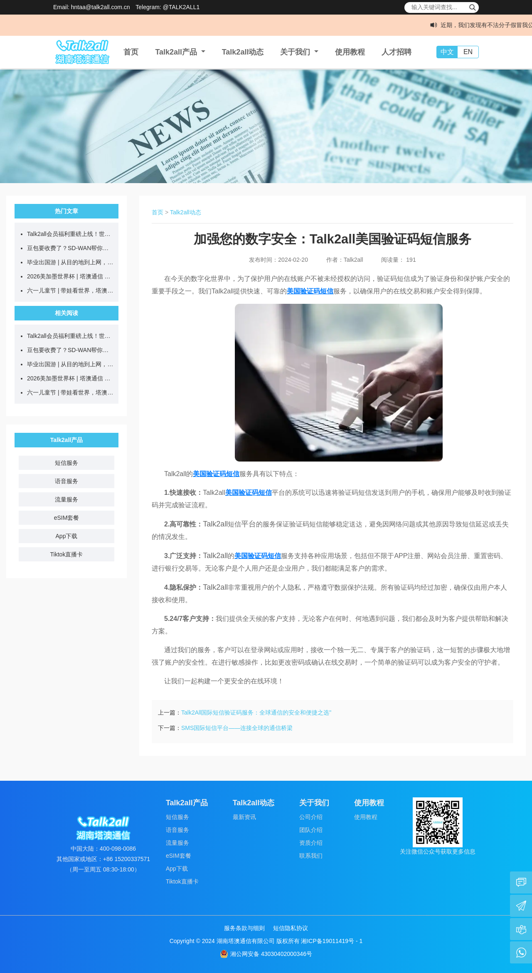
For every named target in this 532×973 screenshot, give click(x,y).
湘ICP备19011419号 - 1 (331, 941)
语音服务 (66, 481)
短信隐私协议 (290, 928)
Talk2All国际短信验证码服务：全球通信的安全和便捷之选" (256, 712)
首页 (130, 52)
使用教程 (350, 52)
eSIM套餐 (66, 517)
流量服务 (66, 499)
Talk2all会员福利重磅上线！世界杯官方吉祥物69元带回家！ (70, 234)
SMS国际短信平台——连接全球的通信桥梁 (237, 728)
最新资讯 (244, 817)
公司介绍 (311, 817)
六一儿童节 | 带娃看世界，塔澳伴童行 (70, 290)
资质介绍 (311, 842)
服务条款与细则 (244, 928)
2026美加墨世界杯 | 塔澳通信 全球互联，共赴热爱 (70, 276)
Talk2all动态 (243, 52)
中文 (447, 51)
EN (468, 51)
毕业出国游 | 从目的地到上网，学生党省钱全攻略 (70, 262)
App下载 (67, 536)
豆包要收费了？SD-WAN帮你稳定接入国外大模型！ (70, 248)
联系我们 (311, 855)
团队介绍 (311, 830)
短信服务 (66, 462)
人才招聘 (396, 52)
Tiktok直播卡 (66, 554)
